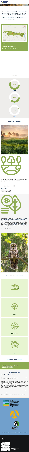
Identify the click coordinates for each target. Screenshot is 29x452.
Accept (8, 450)
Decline (2, 450)
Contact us (3, 437)
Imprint (2, 438)
